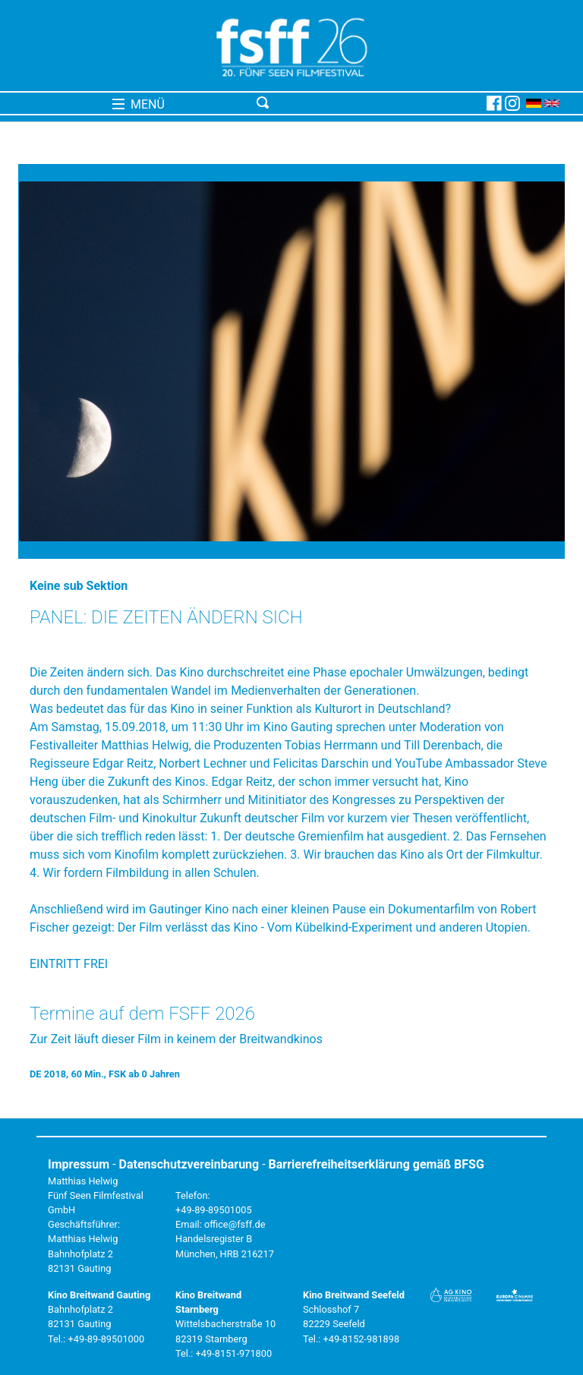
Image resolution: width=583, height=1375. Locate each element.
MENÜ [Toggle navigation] (138, 104)
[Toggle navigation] (369, 103)
